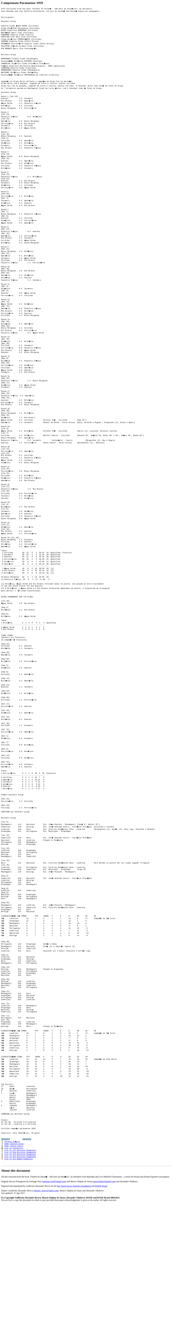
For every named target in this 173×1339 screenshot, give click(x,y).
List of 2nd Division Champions (20, 1286)
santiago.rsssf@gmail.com (54, 1317)
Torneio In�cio (12, 1274)
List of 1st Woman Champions (18, 1293)
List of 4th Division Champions (20, 1291)
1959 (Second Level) (14, 1276)
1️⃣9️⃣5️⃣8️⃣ (5, 1271)
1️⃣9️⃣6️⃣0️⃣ (26, 1271)
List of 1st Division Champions (20, 1283)
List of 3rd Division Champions (20, 1288)
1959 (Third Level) (13, 1279)
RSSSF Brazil (101, 1321)
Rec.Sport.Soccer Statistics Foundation (74, 1321)
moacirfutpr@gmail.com (104, 1317)
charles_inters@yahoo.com (46, 1326)
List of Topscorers (13, 1281)
